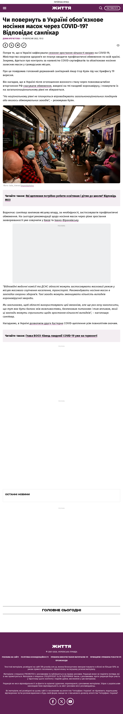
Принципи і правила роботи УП (105, 657)
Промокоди (61, 660)
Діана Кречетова (11, 38)
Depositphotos (27, 185)
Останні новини (17, 494)
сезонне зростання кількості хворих (71, 52)
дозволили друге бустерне (46, 323)
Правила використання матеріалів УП (69, 657)
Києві (47, 220)
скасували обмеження (37, 85)
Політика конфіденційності (35, 657)
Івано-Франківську (66, 220)
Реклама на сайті (10, 657)
